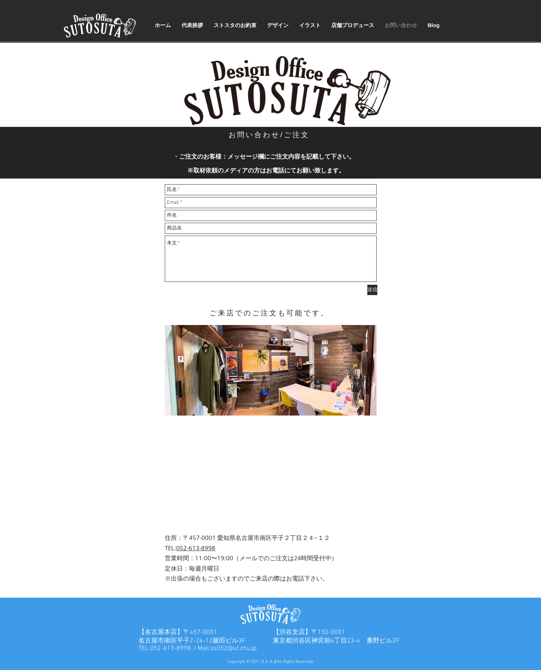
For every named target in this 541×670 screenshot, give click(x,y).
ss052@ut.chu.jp (233, 648)
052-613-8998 (195, 548)
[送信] (372, 290)
